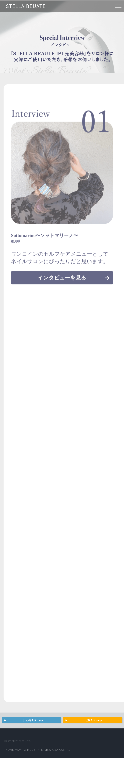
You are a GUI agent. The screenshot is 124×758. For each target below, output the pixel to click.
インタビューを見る (62, 282)
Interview (43, 749)
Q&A (55, 749)
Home (9, 749)
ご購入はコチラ (94, 720)
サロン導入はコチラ (32, 720)
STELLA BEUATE (26, 6)
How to (20, 749)
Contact (65, 749)
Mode (31, 749)
